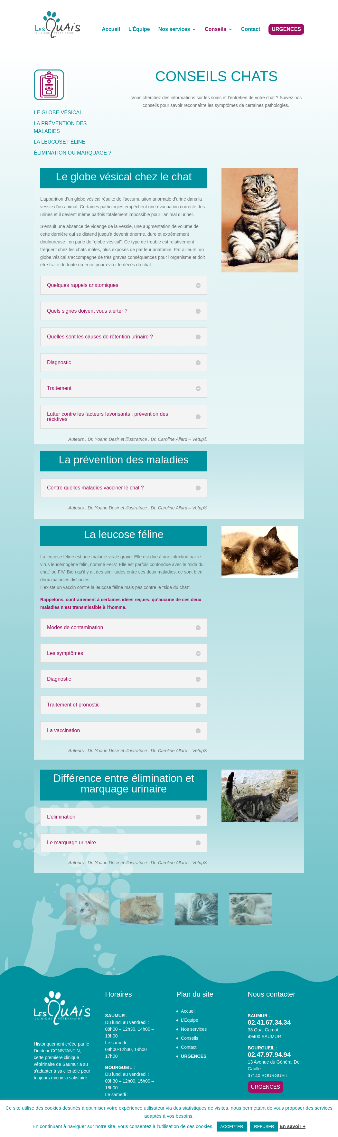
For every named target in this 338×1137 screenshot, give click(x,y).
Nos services (174, 29)
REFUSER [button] (264, 1126)
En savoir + (292, 1126)
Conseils (215, 29)
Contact (250, 29)
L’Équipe (139, 29)
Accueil (111, 29)
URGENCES (286, 29)
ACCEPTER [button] (232, 1126)
